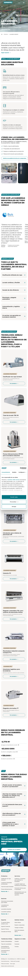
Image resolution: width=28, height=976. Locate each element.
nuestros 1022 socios (13, 479)
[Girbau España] (8, 2)
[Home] (1, 34)
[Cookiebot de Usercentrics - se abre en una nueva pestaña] (20, 468)
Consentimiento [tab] (6, 472)
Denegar (14, 506)
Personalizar (14, 501)
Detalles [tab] (14, 472)
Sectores (6, 34)
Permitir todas (14, 497)
